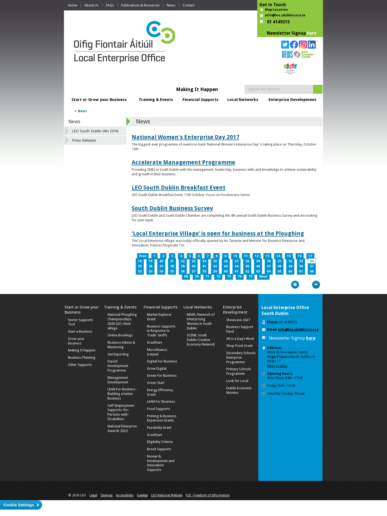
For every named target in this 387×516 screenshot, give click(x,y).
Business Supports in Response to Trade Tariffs (161, 330)
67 (301, 271)
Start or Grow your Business (99, 99)
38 (172, 266)
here (311, 33)
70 (197, 276)
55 (172, 271)
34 (312, 261)
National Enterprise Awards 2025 (122, 428)
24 (204, 261)
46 (258, 266)
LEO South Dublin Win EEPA (95, 131)
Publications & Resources (140, 5)
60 (226, 271)
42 (215, 266)
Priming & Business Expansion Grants (161, 418)
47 (269, 266)
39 (183, 266)
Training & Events (156, 99)
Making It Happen (81, 350)
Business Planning (81, 357)
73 (229, 276)
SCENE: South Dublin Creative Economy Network (201, 339)
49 (290, 266)
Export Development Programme (118, 365)
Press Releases (84, 140)
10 (235, 256)
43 (226, 266)
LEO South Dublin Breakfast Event (178, 187)
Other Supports (80, 365)
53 (150, 271)
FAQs (110, 5)
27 (236, 261)
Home (72, 5)
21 (172, 261)
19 (150, 261)
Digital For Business (162, 361)
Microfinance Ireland (157, 352)
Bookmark (306, 285)
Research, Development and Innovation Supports (160, 463)
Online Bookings (120, 335)
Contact (189, 5)
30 (269, 261)
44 (236, 266)
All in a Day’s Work (240, 339)
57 (193, 271)
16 (300, 256)
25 (215, 261)
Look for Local (237, 381)
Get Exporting (118, 354)
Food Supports (158, 409)
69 (186, 276)
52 (140, 271)
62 (247, 271)
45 (247, 266)
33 (301, 261)
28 (247, 261)
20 (161, 261)
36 (150, 266)
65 (279, 271)
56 (183, 271)
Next (263, 276)
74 (240, 276)
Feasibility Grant (159, 428)
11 (246, 256)
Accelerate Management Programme (183, 162)
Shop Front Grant (239, 346)
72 (218, 276)
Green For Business (162, 375)
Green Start (155, 383)
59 (215, 271)
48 (279, 266)
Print (285, 285)
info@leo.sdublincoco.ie (285, 15)
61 (236, 271)
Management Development (118, 380)
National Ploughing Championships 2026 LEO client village (122, 321)
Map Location (276, 10)
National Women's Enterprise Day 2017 (185, 137)
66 (290, 271)
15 (289, 256)
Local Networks (242, 99)
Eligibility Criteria (160, 442)
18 (140, 261)
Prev (142, 256)
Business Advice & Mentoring (121, 344)
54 (161, 271)
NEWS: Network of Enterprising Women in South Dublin (201, 321)
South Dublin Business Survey (172, 208)
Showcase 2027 (238, 320)
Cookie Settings (18, 505)
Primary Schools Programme (238, 371)
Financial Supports (200, 99)
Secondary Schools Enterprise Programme (241, 357)
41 (204, 266)
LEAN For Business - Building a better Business (123, 393)
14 (278, 256)
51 (312, 266)
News (171, 5)
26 (226, 261)
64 (269, 271)
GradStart (154, 342)
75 (250, 276)
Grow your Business (76, 341)
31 (279, 261)
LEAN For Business (161, 401)
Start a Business (80, 331)
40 (193, 266)
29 (258, 261)
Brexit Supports (159, 449)
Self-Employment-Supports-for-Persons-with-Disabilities (121, 412)
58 (204, 271)
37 (161, 266)
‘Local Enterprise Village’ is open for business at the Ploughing (218, 233)
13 (267, 256)
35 (140, 266)
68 (312, 271)
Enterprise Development (292, 99)
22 (183, 261)
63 (258, 271)
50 (301, 266)
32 (290, 261)
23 (193, 261)
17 (310, 256)
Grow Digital (156, 368)
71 (207, 276)
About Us (91, 5)
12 (257, 256)
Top (316, 285)
